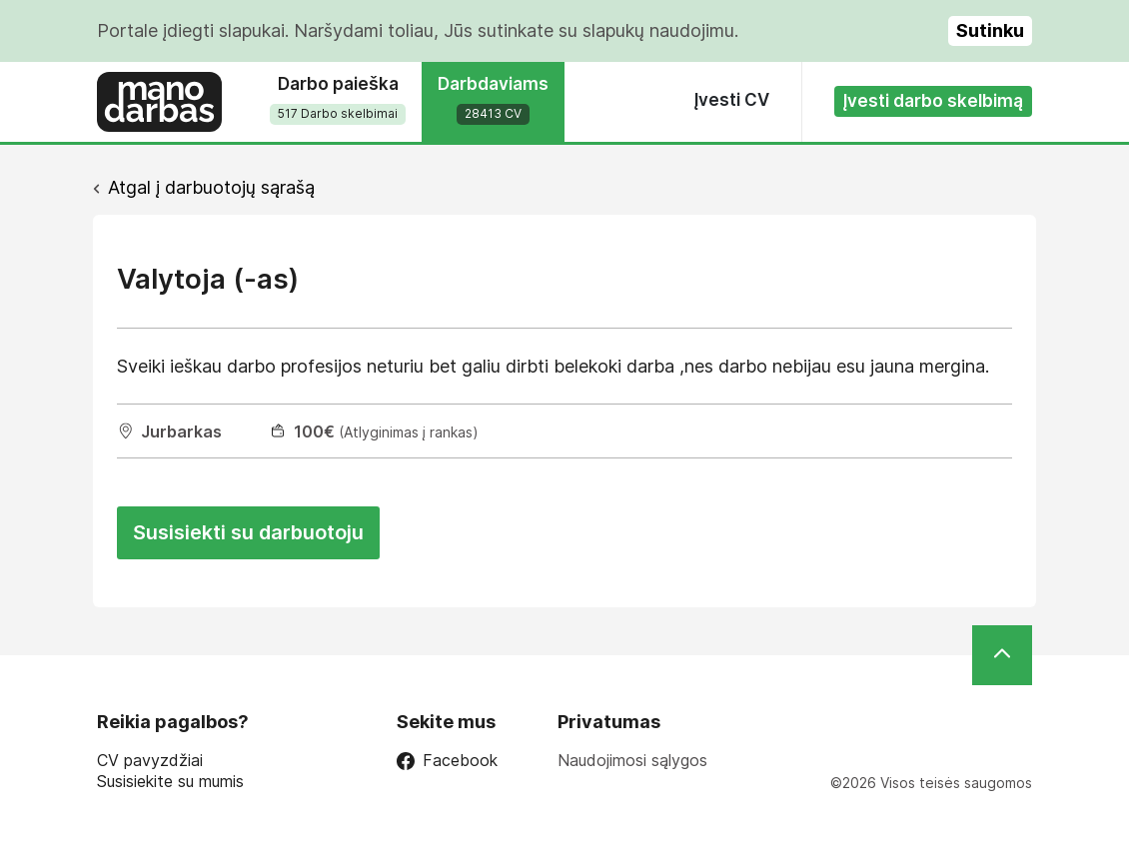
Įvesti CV (731, 100)
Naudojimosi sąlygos (632, 760)
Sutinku (990, 30)
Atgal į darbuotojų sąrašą (211, 187)
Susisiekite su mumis (170, 781)
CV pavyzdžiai (150, 760)
